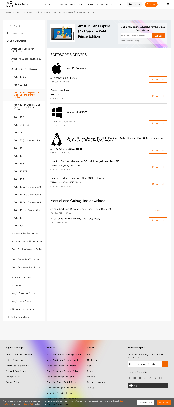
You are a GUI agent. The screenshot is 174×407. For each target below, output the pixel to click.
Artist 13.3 (19, 179)
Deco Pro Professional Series (26, 250)
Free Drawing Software (20, 309)
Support (19, 12)
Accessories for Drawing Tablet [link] (62, 391)
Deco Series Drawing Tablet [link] (60, 369)
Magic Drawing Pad (23, 293)
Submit (158, 36)
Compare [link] (135, 4)
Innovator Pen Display (24, 233)
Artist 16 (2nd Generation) (27, 187)
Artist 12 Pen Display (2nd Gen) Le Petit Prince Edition (27, 107)
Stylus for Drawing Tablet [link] (59, 385)
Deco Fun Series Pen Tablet (26, 268)
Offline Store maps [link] (15, 352)
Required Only (146, 403)
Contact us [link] (93, 352)
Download (158, 79)
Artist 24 (18, 132)
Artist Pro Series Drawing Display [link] (63, 352)
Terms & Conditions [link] (16, 364)
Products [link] (49, 4)
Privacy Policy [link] (13, 369)
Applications (76, 4)
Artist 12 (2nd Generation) (27, 202)
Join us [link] (90, 380)
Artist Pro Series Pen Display (26, 60)
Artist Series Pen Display (25, 69)
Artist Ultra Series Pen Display (22, 49)
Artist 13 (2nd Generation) (27, 194)
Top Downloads (15, 33)
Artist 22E (19, 117)
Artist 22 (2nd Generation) (27, 140)
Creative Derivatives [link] (57, 397)
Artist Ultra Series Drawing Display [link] (64, 347)
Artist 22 (18, 148)
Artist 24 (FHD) (21, 125)
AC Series (18, 285)
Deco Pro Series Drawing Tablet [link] (62, 364)
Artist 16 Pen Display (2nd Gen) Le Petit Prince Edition (27, 94)
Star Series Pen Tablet (24, 277)
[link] (61, 4)
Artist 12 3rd (20, 77)
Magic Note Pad (21, 301)
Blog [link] (89, 358)
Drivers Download (34, 12)
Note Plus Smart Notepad (26, 241)
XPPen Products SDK (18, 317)
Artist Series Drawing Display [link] (61, 358)
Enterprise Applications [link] (18, 358)
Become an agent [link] (96, 374)
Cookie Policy (29, 404)
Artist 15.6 (19, 163)
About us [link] (91, 347)
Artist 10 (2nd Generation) (27, 210)
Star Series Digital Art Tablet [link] (61, 380)
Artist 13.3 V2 (20, 171)
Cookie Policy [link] (12, 374)
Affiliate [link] (91, 369)
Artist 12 (18, 218)
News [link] (90, 364)
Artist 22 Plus (20, 84)
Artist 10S (19, 225)
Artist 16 (18, 156)
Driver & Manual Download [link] (19, 347)
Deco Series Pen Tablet (25, 259)
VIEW (158, 210)
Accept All (163, 402)
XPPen (8, 12)
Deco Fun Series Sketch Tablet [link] (62, 374)
